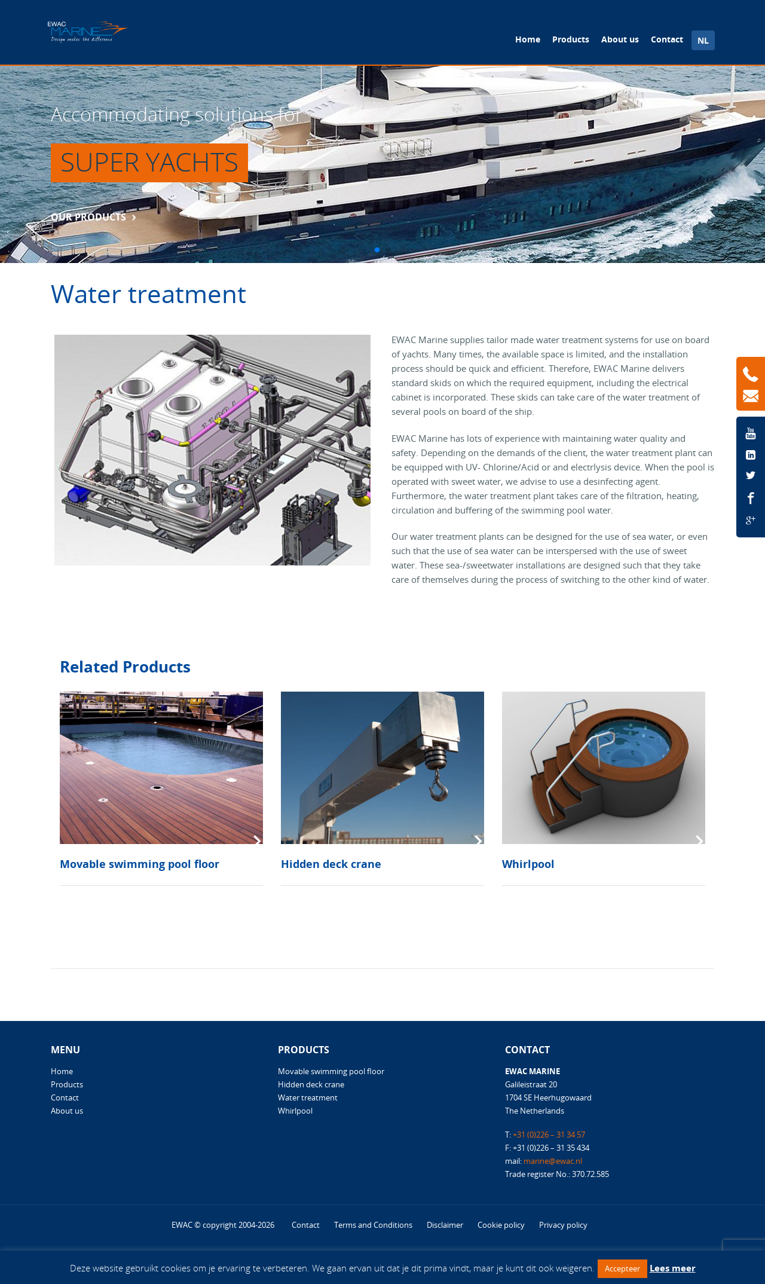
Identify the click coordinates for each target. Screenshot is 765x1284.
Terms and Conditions (373, 1224)
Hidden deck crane (331, 864)
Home (527, 39)
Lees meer (673, 1268)
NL (703, 40)
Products (570, 39)
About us (620, 39)
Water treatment (308, 1097)
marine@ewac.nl (553, 1160)
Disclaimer (445, 1224)
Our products (88, 217)
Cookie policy (501, 1224)
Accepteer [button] (622, 1268)
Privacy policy (563, 1224)
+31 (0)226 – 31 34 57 (549, 1134)
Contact (667, 39)
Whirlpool (528, 864)
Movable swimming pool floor (139, 864)
